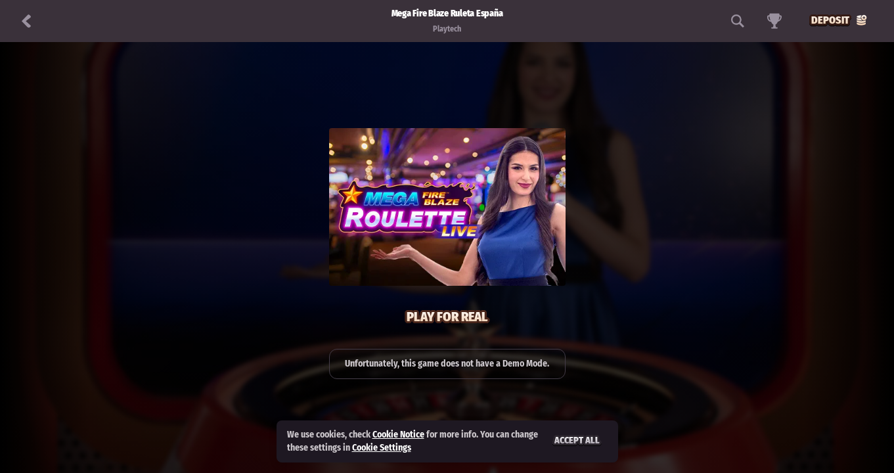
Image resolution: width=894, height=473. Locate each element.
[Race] (774, 21)
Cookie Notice (398, 434)
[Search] (737, 21)
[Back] (26, 21)
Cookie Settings (381, 448)
